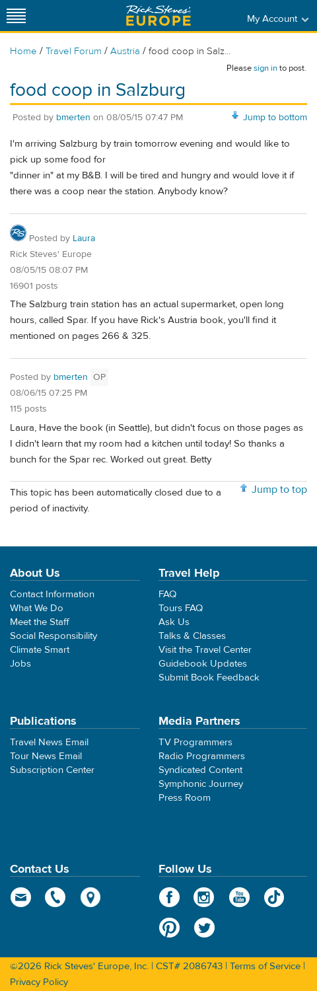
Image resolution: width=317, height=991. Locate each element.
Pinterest (169, 927)
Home (23, 51)
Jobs (20, 663)
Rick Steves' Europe (158, 15)
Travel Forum (74, 51)
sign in (265, 68)
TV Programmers (195, 742)
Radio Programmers (201, 756)
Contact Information (52, 594)
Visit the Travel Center (205, 649)
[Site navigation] (16, 15)
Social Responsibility (53, 636)
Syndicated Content (200, 770)
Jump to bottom (275, 118)
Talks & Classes (192, 636)
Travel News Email (49, 742)
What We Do (36, 608)
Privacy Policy (39, 982)
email (21, 897)
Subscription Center (52, 770)
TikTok (274, 897)
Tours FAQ (180, 608)
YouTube (239, 897)
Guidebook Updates (202, 663)
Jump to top (279, 489)
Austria (125, 51)
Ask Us (174, 622)
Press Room (184, 797)
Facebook (169, 897)
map (91, 897)
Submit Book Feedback (209, 677)
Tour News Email (46, 756)
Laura (84, 238)
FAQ (167, 594)
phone (56, 897)
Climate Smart (39, 649)
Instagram (204, 897)
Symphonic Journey (200, 784)
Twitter (204, 927)
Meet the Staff (39, 622)
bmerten (73, 118)
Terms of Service (265, 966)
